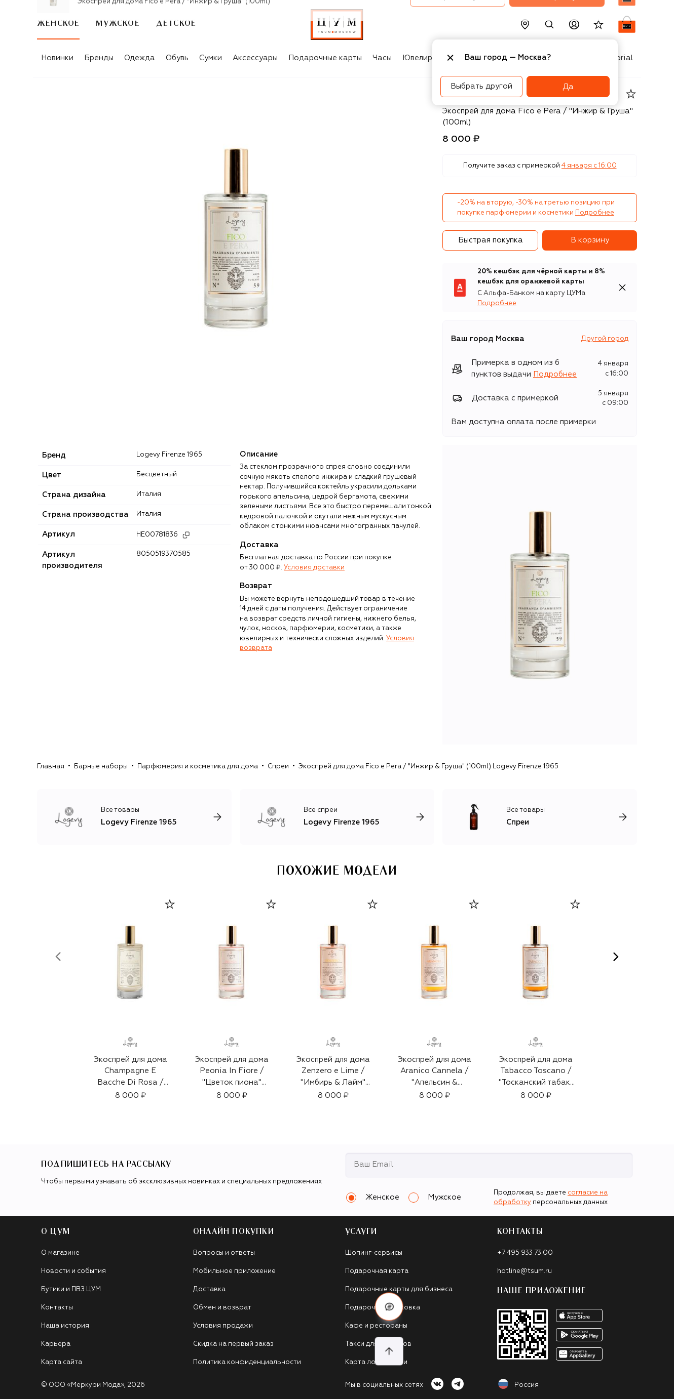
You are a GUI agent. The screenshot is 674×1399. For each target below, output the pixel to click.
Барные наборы (101, 766)
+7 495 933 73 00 (525, 1253)
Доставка (209, 1289)
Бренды (99, 58)
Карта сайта (61, 1362)
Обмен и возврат (222, 1307)
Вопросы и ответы (224, 1253)
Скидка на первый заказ (233, 1344)
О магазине (60, 1253)
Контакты (57, 1307)
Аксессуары (255, 58)
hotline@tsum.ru (524, 1271)
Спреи (278, 766)
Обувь (177, 58)
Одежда (139, 58)
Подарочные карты (325, 58)
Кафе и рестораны (376, 1326)
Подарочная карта (376, 1271)
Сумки (210, 58)
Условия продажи (223, 1326)
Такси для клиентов (378, 1344)
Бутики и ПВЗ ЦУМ (71, 1289)
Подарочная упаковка (382, 1307)
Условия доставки (314, 567)
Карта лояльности (376, 1362)
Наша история (65, 1326)
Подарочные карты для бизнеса (399, 1289)
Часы (382, 58)
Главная (50, 766)
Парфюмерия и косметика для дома (197, 766)
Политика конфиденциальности (247, 1362)
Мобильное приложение (234, 1271)
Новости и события (73, 1271)
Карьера (55, 1344)
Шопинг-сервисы (373, 1253)
